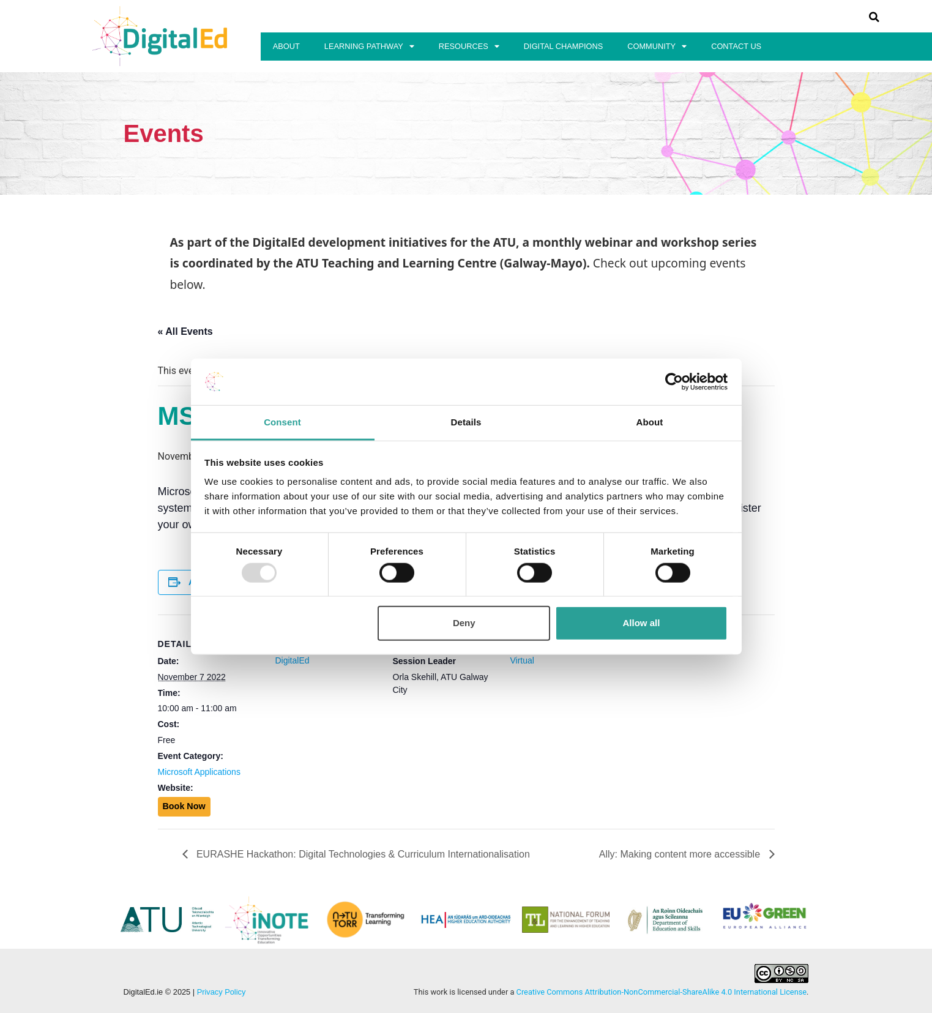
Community (657, 47)
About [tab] (649, 422)
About (286, 46)
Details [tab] (466, 422)
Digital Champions (563, 46)
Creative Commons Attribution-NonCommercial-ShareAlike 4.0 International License (661, 991)
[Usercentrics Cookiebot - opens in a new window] (674, 382)
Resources (469, 47)
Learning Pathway (369, 47)
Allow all (641, 623)
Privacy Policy (221, 991)
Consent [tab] (282, 422)
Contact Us (736, 46)
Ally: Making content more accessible (681, 854)
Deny (464, 623)
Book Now (184, 806)
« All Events (185, 331)
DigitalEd (292, 660)
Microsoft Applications (199, 772)
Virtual (522, 660)
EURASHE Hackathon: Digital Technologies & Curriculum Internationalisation (362, 854)
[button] (874, 17)
